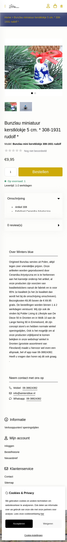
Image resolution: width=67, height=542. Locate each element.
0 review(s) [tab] (33, 211)
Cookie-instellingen (33, 535)
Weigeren (48, 523)
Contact (8, 462)
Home (7, 17)
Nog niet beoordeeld (35, 150)
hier (42, 514)
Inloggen (9, 432)
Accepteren (19, 523)
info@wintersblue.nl (24, 379)
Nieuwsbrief (11, 444)
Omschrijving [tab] (33, 198)
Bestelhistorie (11, 438)
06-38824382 (30, 374)
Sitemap (9, 468)
